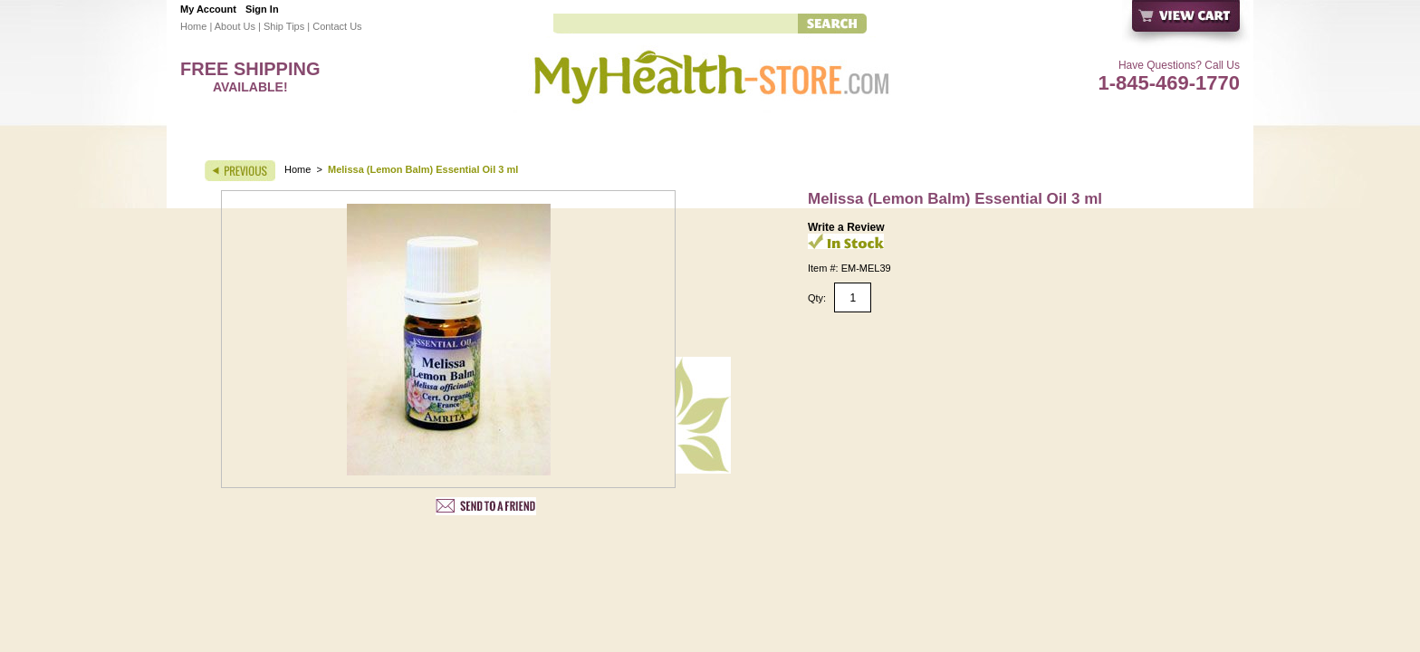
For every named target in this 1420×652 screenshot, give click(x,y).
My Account (208, 9)
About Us (235, 26)
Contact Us (336, 26)
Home (193, 26)
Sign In (262, 9)
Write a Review (846, 227)
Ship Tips (284, 26)
